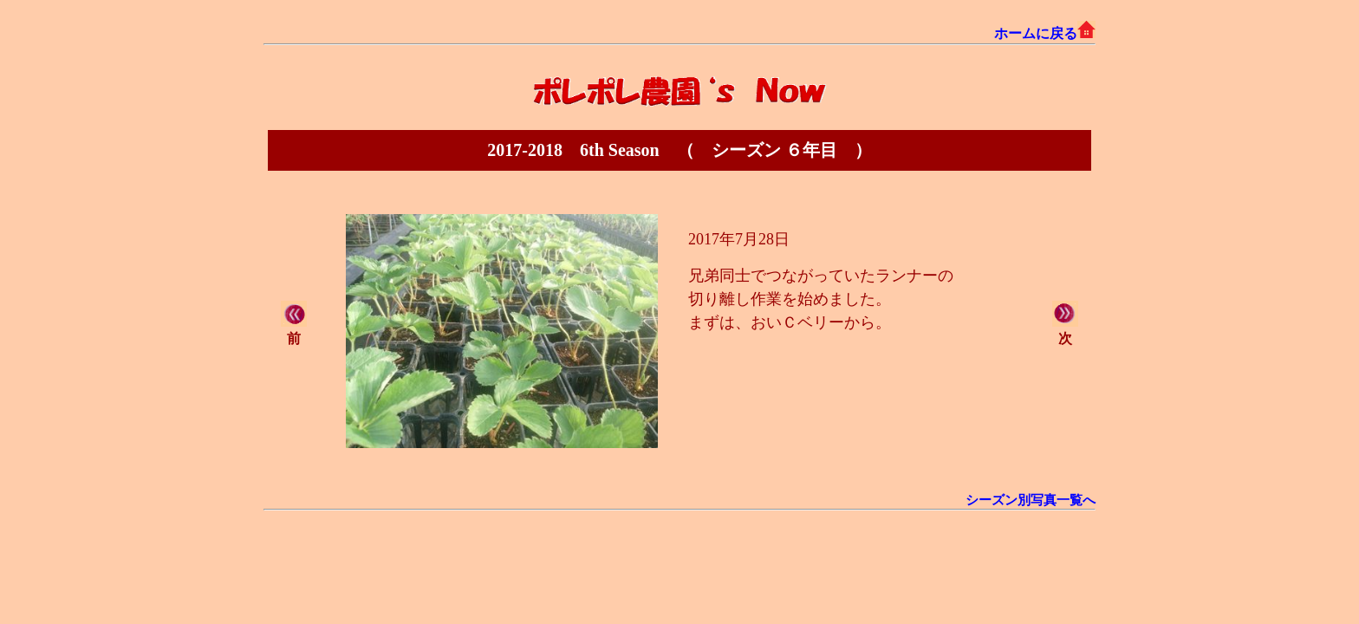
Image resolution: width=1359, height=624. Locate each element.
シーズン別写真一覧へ (1031, 500)
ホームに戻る (1045, 33)
